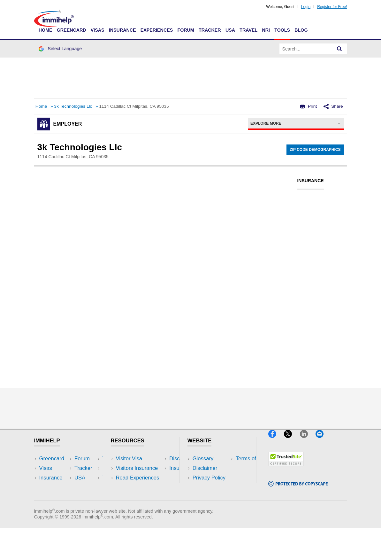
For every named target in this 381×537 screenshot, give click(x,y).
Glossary (203, 458)
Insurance (122, 30)
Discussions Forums (140, 488)
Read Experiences (137, 478)
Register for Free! (332, 6)
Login (305, 6)
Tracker (210, 30)
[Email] (323, 440)
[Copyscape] (298, 489)
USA (230, 30)
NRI (266, 30)
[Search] (339, 48)
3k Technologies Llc (73, 106)
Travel (248, 30)
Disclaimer (205, 468)
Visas (97, 30)
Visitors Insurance (137, 468)
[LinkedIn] (308, 440)
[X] (292, 440)
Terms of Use (208, 488)
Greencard (71, 30)
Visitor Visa (129, 458)
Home (45, 30)
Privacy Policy (209, 478)
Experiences (157, 30)
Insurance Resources (141, 497)
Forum (185, 30)
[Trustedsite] (286, 468)
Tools (282, 30)
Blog (301, 30)
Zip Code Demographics (315, 149)
